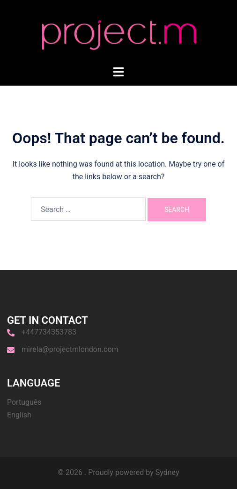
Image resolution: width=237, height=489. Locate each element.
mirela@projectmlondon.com (70, 349)
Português (24, 402)
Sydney (167, 472)
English (19, 414)
